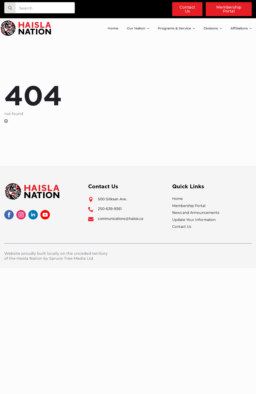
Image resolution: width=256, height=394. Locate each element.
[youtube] (45, 214)
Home (113, 28)
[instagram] (21, 214)
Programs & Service (174, 28)
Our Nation (136, 28)
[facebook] (9, 214)
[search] (10, 8)
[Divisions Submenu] (222, 28)
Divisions (211, 28)
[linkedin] (33, 214)
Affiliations (239, 28)
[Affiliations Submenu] (252, 28)
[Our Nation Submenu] (149, 28)
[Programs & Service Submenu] (195, 28)
